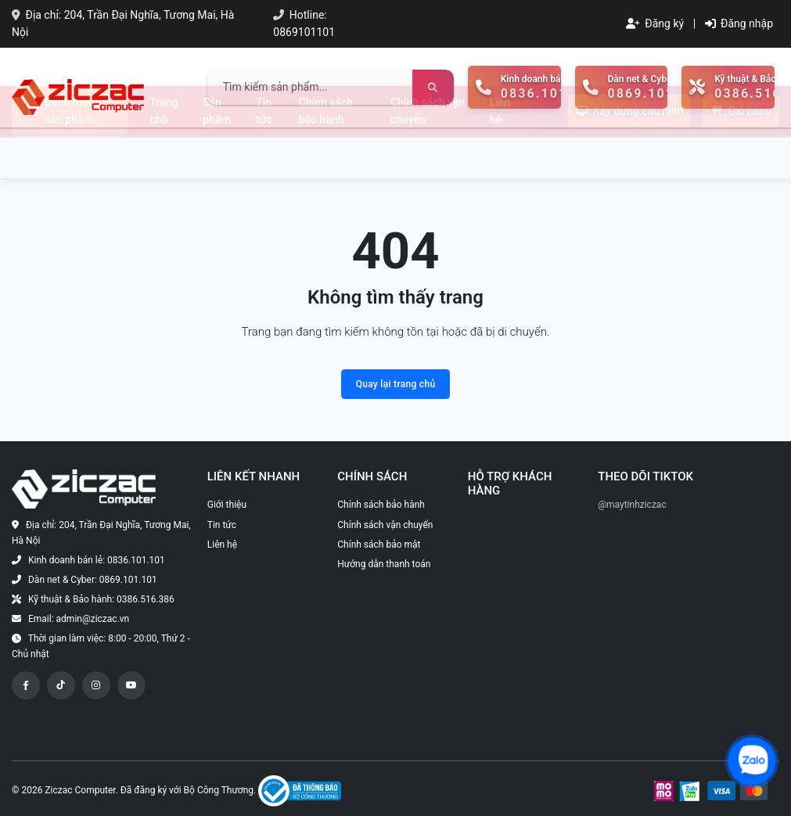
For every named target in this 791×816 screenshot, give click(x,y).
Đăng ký (655, 23)
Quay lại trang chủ (396, 384)
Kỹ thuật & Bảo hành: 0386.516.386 (101, 599)
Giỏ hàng (740, 152)
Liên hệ (500, 152)
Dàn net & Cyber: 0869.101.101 (92, 579)
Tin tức (264, 152)
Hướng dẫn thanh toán (383, 564)
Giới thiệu (226, 504)
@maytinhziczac (632, 504)
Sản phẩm (216, 152)
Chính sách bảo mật (378, 544)
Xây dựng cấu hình (629, 152)
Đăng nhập (739, 23)
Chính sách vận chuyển (427, 152)
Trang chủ (164, 152)
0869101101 (304, 32)
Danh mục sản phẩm (60, 152)
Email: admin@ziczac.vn (78, 618)
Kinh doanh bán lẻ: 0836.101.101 (96, 560)
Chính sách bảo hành (326, 152)
